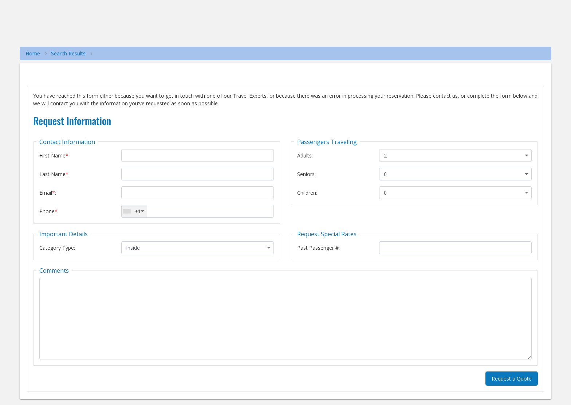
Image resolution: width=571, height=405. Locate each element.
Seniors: (306, 174)
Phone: (49, 211)
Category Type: (57, 247)
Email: (47, 192)
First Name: (54, 155)
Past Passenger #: (318, 247)
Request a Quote (512, 378)
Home (32, 53)
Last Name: (54, 174)
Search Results (68, 53)
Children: (307, 192)
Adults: (305, 155)
